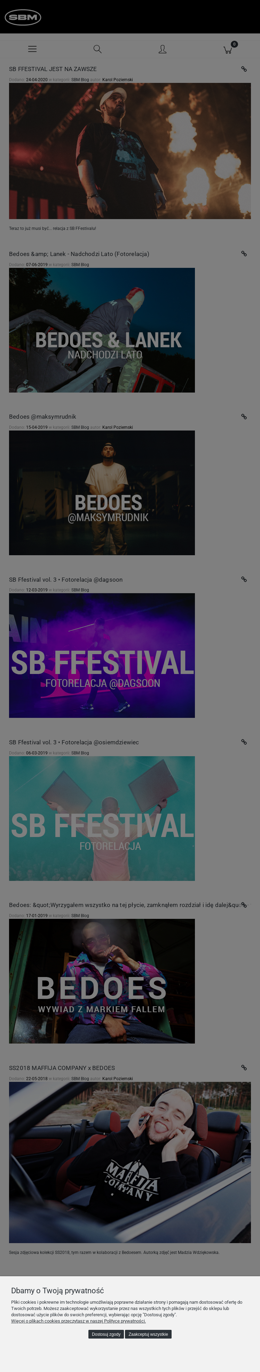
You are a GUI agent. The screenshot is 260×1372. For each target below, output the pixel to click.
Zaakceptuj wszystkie (148, 1334)
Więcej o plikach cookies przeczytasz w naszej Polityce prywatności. (78, 1321)
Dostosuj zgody (106, 1334)
